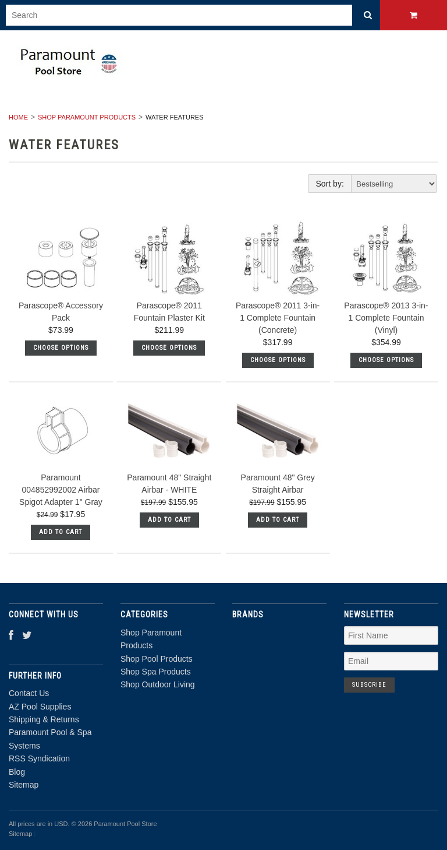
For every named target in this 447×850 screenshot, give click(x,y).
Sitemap (23, 784)
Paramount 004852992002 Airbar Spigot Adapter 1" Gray (60, 490)
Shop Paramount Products (87, 117)
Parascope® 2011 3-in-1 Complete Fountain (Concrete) (278, 318)
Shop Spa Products (155, 671)
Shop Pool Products (156, 658)
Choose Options (60, 348)
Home (18, 117)
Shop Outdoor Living (157, 684)
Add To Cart (60, 532)
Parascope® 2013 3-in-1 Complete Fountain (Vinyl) (386, 318)
